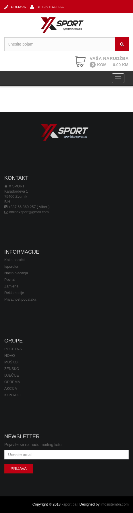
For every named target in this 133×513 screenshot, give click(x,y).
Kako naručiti (14, 260)
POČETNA (13, 349)
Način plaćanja (16, 273)
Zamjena (11, 286)
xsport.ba (68, 504)
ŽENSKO (11, 369)
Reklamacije (14, 293)
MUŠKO (11, 362)
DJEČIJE (11, 375)
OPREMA (12, 382)
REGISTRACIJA (47, 7)
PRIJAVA (15, 7)
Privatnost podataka (20, 299)
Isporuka (11, 267)
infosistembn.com (115, 504)
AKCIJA (10, 389)
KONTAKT (12, 395)
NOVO (9, 356)
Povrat (9, 280)
